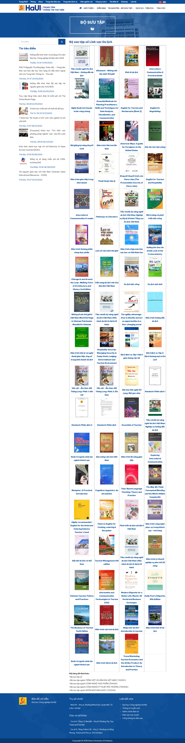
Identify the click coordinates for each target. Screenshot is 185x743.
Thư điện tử (114, 2)
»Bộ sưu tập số (75, 677)
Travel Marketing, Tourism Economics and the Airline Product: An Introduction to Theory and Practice (132, 663)
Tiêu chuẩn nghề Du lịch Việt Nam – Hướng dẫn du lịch (81, 72)
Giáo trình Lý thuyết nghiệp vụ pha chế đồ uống (155, 562)
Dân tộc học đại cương (155, 147)
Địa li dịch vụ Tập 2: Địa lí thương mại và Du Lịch (155, 356)
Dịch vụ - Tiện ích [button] (145, 8)
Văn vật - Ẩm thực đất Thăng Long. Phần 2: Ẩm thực (107, 391)
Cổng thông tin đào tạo (132, 718)
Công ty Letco (101, 2)
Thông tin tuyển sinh (131, 708)
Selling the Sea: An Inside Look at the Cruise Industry (155, 250)
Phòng (33, 2)
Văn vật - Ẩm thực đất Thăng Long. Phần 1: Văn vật (82, 391)
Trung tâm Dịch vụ (70, 2)
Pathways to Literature (107, 217)
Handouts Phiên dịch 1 (155, 391)
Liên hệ (133, 2)
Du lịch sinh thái (155, 284)
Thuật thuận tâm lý (106, 181)
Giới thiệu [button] (89, 8)
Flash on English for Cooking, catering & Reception (107, 527)
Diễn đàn (101, 8)
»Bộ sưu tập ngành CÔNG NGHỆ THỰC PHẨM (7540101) (93, 683)
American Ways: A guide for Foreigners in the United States (131, 147)
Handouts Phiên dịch (106, 425)
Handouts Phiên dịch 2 (81, 425)
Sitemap (124, 2)
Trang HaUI (23, 2)
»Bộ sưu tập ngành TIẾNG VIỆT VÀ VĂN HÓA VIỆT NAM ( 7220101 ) (97, 680)
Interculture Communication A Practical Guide (155, 72)
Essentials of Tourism (132, 425)
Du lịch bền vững (131, 284)
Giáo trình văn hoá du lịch (106, 629)
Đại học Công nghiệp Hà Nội (134, 705)
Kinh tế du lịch (131, 72)
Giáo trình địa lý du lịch (106, 663)
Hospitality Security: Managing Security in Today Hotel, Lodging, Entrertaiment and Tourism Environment (107, 356)
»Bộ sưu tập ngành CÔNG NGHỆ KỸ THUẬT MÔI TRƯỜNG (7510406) (98, 687)
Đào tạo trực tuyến (130, 715)
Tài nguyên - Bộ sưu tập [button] (121, 8)
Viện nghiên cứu (86, 2)
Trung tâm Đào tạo (53, 2)
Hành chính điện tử (130, 711)
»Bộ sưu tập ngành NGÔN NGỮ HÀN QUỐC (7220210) (92, 690)
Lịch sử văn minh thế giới (106, 251)
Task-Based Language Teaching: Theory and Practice (131, 492)
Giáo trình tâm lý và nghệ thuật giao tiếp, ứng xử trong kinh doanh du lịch (81, 356)
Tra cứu (161, 8)
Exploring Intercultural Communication (155, 458)
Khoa (41, 2)
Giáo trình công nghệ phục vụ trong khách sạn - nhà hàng (155, 527)
